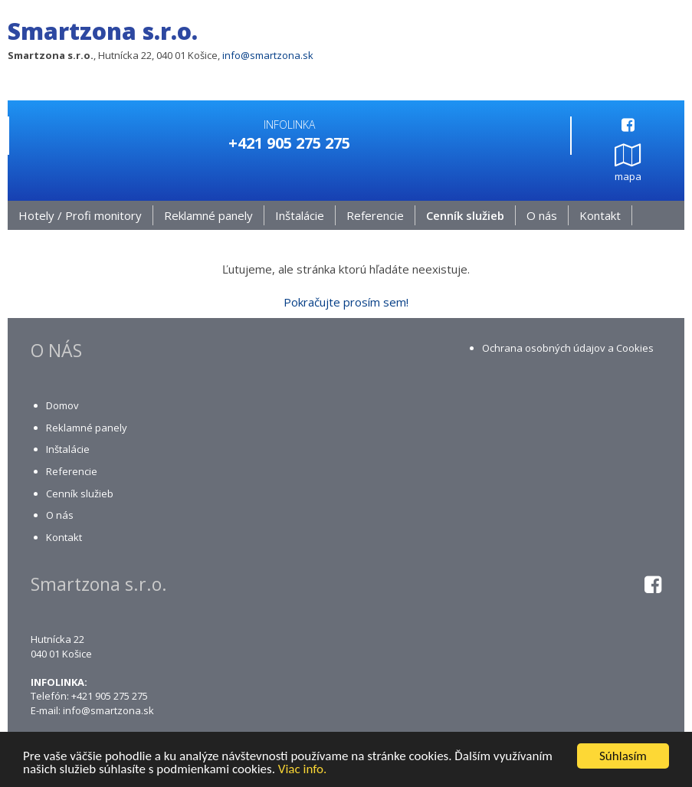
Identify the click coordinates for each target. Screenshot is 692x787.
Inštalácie (299, 215)
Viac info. (302, 770)
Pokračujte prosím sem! (346, 302)
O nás (541, 215)
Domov (62, 405)
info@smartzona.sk (267, 55)
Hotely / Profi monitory (80, 215)
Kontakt (600, 215)
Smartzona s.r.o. (103, 31)
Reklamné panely (208, 215)
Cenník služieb (465, 215)
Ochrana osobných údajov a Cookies (568, 348)
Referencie (375, 215)
